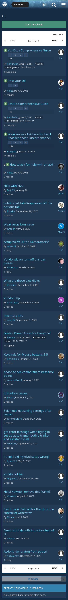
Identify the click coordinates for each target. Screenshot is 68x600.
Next (54, 40)
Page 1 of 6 (34, 41)
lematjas (12, 285)
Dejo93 (11, 190)
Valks (10, 90)
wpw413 (11, 246)
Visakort (11, 496)
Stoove (11, 337)
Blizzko (11, 211)
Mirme (10, 517)
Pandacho (12, 63)
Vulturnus (12, 267)
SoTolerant (13, 555)
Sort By (58, 34)
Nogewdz (12, 478)
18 (11, 146)
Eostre (10, 397)
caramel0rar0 (14, 380)
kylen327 (12, 461)
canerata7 (12, 302)
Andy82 (11, 320)
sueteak (11, 443)
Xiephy (11, 538)
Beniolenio (13, 358)
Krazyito (11, 151)
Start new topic (34, 24)
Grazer (11, 228)
